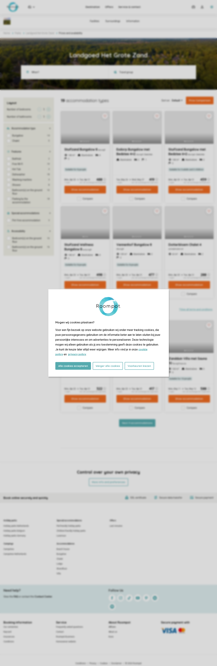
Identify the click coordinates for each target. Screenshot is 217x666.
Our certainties (10, 627)
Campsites (8, 549)
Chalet (60, 559)
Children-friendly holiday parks (71, 531)
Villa (59, 573)
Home (6, 33)
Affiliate (112, 627)
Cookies (104, 663)
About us (113, 632)
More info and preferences (108, 482)
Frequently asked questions (69, 627)
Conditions (8, 641)
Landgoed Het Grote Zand (40, 33)
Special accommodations (69, 520)
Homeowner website (66, 641)
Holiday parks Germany (14, 535)
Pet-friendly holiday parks (69, 526)
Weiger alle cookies (108, 366)
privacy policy (77, 354)
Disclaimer (116, 663)
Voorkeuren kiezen (139, 366)
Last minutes (116, 526)
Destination (93, 7)
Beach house (63, 549)
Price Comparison (200, 100)
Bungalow (61, 554)
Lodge (59, 564)
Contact (60, 632)
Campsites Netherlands (14, 554)
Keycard (7, 632)
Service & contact (129, 7)
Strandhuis (62, 568)
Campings (8, 543)
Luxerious (61, 535)
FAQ (16, 596)
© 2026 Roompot (133, 663)
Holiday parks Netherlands (16, 526)
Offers (109, 7)
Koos (111, 636)
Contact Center (43, 596)
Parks (18, 33)
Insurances (8, 636)
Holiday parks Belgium (14, 531)
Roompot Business (65, 636)
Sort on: (165, 100)
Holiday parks (10, 520)
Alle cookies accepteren (73, 366)
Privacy (92, 663)
